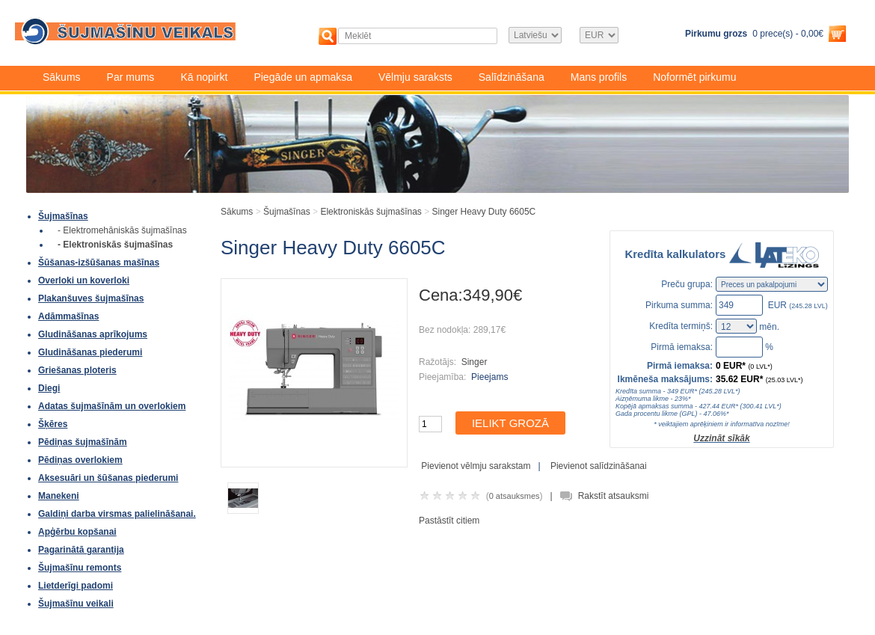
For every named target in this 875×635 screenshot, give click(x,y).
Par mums (131, 77)
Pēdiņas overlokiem (80, 460)
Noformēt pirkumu (694, 77)
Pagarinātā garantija (81, 549)
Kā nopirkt (203, 77)
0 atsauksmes (514, 495)
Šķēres (52, 424)
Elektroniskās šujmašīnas (370, 211)
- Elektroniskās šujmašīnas (115, 244)
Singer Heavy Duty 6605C (484, 211)
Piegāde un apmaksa (303, 77)
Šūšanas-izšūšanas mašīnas (98, 262)
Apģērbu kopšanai (77, 532)
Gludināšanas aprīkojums (92, 334)
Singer (474, 362)
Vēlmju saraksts (415, 77)
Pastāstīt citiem (449, 520)
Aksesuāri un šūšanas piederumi (108, 478)
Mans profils (599, 77)
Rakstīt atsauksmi (613, 496)
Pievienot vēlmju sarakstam (475, 466)
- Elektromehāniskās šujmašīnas (122, 230)
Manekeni (58, 496)
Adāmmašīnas (68, 316)
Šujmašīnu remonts (79, 567)
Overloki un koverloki (83, 280)
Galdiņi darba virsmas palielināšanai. (117, 514)
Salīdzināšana (511, 77)
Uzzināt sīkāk (721, 438)
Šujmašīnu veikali (76, 603)
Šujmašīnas (63, 216)
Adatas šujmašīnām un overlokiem (111, 406)
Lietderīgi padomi (75, 585)
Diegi (49, 388)
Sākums (62, 77)
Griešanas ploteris (77, 370)
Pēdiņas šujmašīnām (82, 442)
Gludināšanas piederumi (90, 352)
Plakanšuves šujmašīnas (91, 298)
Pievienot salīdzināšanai (598, 466)
